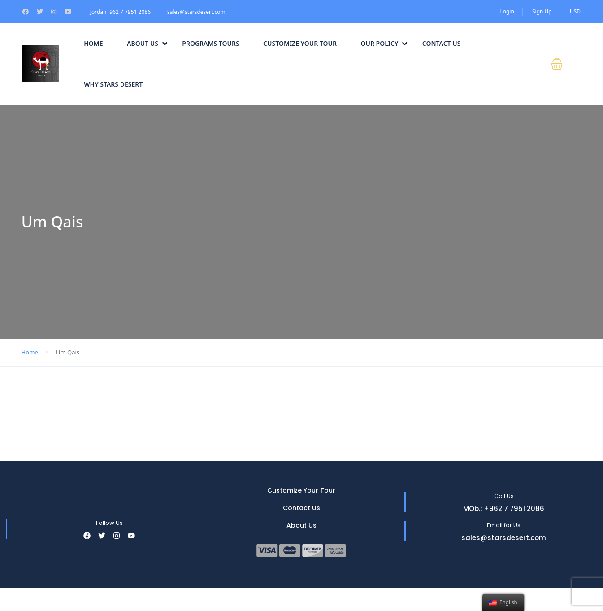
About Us (147, 43)
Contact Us (441, 43)
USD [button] (575, 11)
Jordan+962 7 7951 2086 (120, 12)
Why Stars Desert (113, 84)
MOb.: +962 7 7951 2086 (503, 508)
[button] (562, 64)
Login (507, 11)
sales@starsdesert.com (196, 12)
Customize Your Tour (300, 43)
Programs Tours (210, 43)
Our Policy (383, 43)
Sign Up (542, 11)
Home (93, 43)
